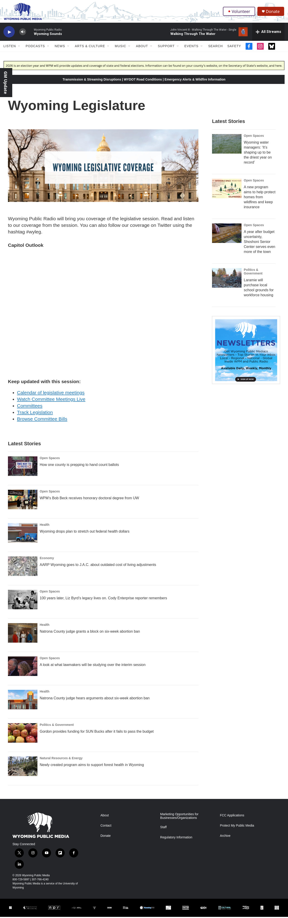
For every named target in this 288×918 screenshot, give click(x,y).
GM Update (5, 82)
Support (166, 47)
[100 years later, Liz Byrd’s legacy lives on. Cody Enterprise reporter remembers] (22, 600)
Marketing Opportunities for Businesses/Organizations (179, 817)
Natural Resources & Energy (61, 759)
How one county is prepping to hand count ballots (79, 466)
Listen (9, 47)
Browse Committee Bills (42, 419)
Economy (47, 559)
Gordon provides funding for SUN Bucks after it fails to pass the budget (97, 732)
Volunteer (239, 12)
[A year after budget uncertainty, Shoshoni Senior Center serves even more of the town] (227, 234)
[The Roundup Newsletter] (246, 351)
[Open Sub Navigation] (19, 47)
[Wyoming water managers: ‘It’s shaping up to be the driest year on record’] (227, 145)
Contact (105, 826)
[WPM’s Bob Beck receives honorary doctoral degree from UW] (22, 500)
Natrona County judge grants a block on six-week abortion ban (90, 632)
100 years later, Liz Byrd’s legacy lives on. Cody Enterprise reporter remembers (103, 599)
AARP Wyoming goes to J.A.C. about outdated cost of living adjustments (98, 566)
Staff (163, 828)
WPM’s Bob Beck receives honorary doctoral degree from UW (89, 499)
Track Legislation (35, 413)
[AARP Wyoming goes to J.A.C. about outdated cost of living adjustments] (22, 567)
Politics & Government (57, 726)
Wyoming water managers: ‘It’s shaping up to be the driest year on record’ (258, 153)
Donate (273, 12)
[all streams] (268, 33)
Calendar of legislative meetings (51, 393)
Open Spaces (50, 459)
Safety (234, 47)
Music (120, 47)
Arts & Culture (90, 47)
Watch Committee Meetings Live (51, 400)
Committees (29, 406)
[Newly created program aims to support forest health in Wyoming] (22, 767)
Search (215, 47)
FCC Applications (232, 816)
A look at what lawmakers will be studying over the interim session (93, 666)
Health (44, 526)
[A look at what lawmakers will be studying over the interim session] (22, 667)
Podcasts (35, 47)
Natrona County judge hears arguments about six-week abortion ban (95, 699)
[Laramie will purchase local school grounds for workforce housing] (227, 279)
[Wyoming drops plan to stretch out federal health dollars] (22, 534)
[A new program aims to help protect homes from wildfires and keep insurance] (227, 189)
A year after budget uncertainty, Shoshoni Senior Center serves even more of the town (259, 243)
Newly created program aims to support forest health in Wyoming (92, 766)
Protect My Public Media (237, 826)
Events (191, 47)
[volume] (23, 33)
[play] (9, 33)
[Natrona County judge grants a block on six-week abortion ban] (22, 634)
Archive (225, 837)
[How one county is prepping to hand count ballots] (22, 467)
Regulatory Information (176, 838)
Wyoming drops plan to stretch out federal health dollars (84, 532)
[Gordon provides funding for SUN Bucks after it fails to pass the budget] (22, 734)
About (142, 47)
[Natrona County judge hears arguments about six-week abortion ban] (22, 700)
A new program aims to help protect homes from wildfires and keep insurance (260, 198)
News (60, 47)
